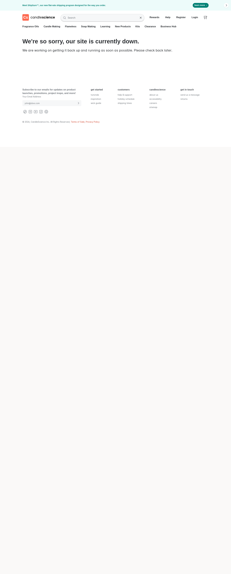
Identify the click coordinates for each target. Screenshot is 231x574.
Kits (137, 26)
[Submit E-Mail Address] (78, 103)
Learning (105, 26)
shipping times (125, 103)
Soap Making (88, 26)
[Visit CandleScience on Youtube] (35, 111)
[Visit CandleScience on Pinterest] (46, 111)
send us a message (190, 95)
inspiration (96, 99)
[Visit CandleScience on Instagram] (30, 111)
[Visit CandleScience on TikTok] (25, 111)
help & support (125, 95)
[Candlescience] (39, 17)
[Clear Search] (140, 17)
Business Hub (168, 26)
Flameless (70, 26)
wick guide (96, 103)
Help (167, 17)
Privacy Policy (93, 122)
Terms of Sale (78, 122)
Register (181, 17)
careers (153, 103)
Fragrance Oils (30, 26)
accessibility (155, 99)
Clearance (150, 26)
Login (195, 17)
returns (184, 99)
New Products (123, 26)
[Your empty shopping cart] (205, 17)
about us (153, 95)
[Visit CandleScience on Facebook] (41, 111)
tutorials (95, 95)
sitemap (153, 107)
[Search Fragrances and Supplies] (102, 17)
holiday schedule (126, 99)
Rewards (154, 17)
